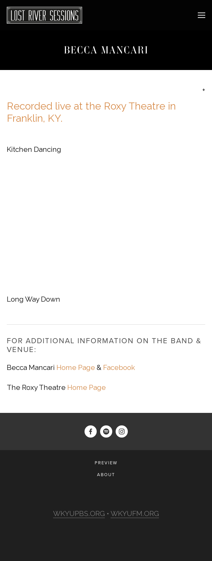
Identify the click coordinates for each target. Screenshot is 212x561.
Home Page (75, 367)
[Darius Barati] (91, 431)
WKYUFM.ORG (135, 513)
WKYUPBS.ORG (79, 513)
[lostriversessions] (106, 431)
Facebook (119, 367)
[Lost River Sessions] (122, 431)
